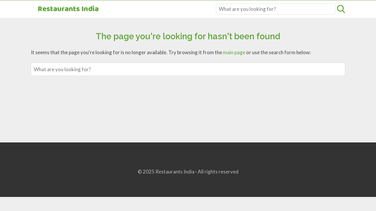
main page (234, 52)
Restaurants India (68, 9)
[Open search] (341, 9)
